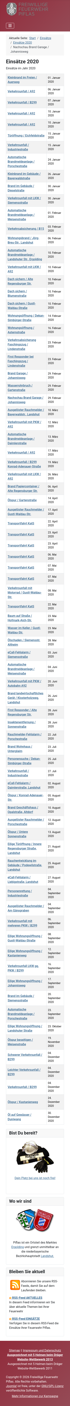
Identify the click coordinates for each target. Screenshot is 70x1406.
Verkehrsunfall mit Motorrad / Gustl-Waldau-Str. (25, 592)
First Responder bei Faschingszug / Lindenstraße (21, 361)
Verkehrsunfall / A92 (21, 91)
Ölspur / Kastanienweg (23, 1102)
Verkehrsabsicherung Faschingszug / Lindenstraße (22, 344)
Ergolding (17, 1247)
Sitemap (14, 1350)
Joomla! (11, 1386)
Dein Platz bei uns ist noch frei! (35, 1178)
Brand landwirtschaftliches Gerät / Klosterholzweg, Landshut (25, 698)
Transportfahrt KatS (21, 523)
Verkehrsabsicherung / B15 (26, 228)
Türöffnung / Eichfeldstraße (26, 135)
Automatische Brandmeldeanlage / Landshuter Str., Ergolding (25, 254)
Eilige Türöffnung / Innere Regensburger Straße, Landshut (24, 848)
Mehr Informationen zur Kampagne (35, 1396)
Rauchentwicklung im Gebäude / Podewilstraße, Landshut (25, 865)
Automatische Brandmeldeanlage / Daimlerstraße (21, 438)
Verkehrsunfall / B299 (22, 102)
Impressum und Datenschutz (42, 1350)
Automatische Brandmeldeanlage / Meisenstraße (21, 215)
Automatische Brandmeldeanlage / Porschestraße (21, 161)
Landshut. (47, 1256)
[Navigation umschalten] (10, 25)
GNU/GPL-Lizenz (52, 1386)
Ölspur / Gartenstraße (22, 500)
